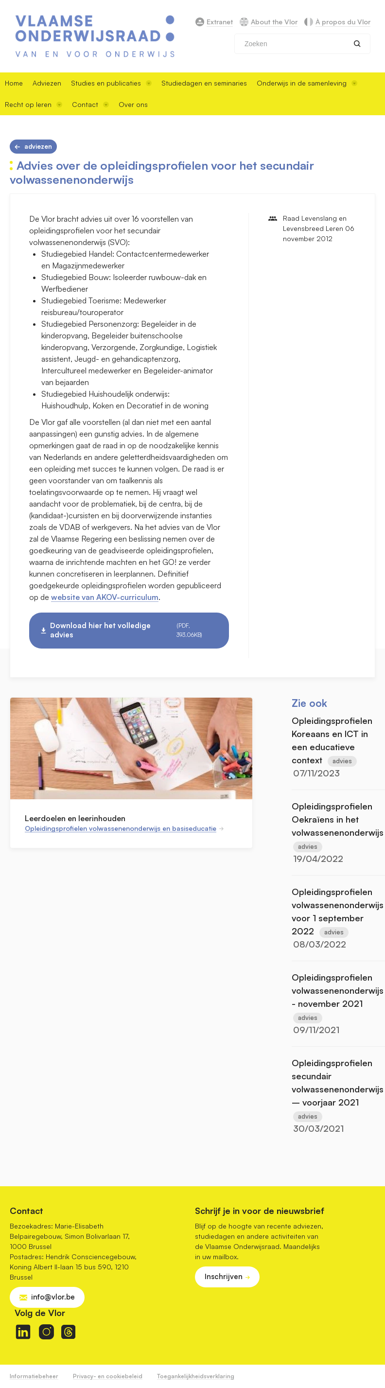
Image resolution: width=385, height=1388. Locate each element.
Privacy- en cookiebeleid (107, 1376)
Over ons (133, 104)
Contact (90, 104)
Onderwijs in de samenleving (307, 83)
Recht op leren (33, 104)
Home (14, 83)
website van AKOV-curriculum (104, 597)
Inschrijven (224, 1276)
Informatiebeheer (34, 1376)
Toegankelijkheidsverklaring (195, 1376)
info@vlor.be (53, 1296)
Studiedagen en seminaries (204, 83)
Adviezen (47, 83)
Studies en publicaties (111, 83)
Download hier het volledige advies (133, 630)
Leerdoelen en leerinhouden (75, 818)
